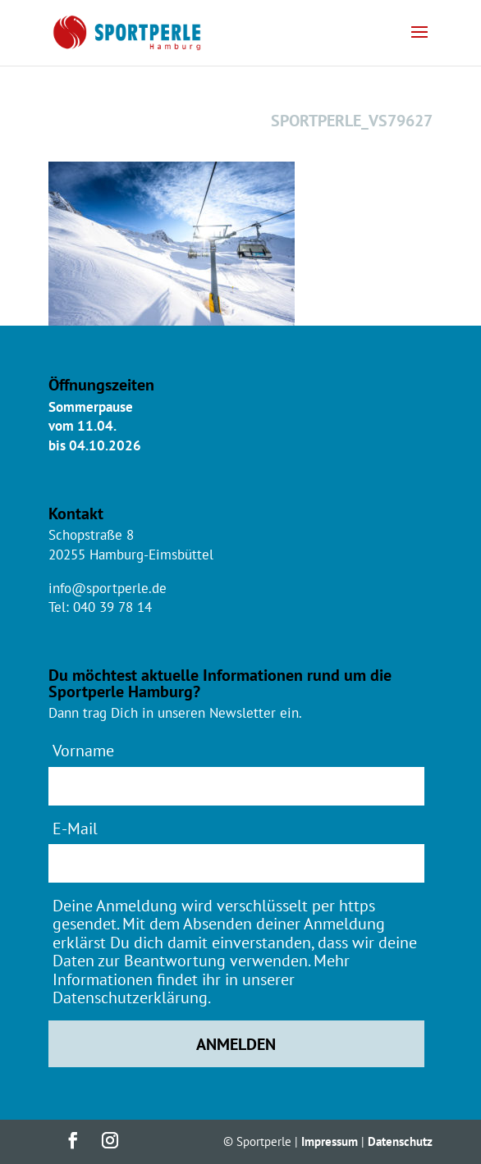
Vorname (83, 750)
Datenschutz (400, 1141)
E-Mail (75, 828)
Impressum (329, 1141)
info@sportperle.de (107, 588)
